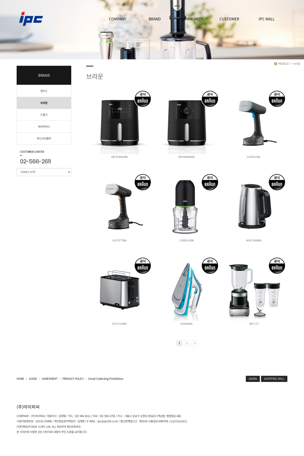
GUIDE (33, 379)
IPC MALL (267, 19)
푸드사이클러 (44, 138)
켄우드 (44, 91)
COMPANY (117, 19)
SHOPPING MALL (274, 379)
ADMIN (253, 379)
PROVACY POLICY (73, 379)
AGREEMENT (50, 379)
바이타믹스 (44, 127)
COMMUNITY (192, 19)
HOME (20, 379)
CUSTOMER (229, 19)
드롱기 (44, 115)
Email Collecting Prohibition (105, 379)
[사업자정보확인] (178, 421)
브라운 (44, 103)
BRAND (155, 19)
